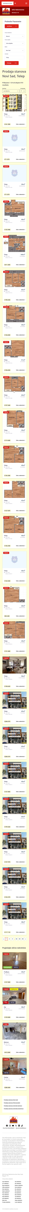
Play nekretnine (5, 1194)
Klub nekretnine (5, 1189)
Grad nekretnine (5, 1181)
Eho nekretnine (18, 1189)
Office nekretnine (5, 1187)
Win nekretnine (18, 1191)
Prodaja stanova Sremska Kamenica (13, 1108)
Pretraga (11, 63)
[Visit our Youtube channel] (13, 1126)
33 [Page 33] (19, 939)
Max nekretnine (18, 1194)
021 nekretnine (5, 1183)
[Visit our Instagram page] (10, 1126)
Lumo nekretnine (18, 1202)
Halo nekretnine (18, 1187)
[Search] (15, 3)
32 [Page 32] (16, 939)
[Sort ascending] (21, 91)
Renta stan (4, 1200)
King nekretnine (5, 1196)
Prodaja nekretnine (6, 1202)
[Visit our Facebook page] (7, 1126)
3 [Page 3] (12, 939)
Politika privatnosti (8, 1128)
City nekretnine (18, 1181)
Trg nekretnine (18, 1196)
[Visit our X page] (16, 1126)
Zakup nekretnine (18, 1200)
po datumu (7, 91)
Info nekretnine (18, 1183)
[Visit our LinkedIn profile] (19, 1126)
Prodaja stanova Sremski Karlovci (13, 1105)
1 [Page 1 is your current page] (6, 939)
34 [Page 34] (22, 939)
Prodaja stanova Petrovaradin (12, 1102)
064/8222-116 (15, 12)
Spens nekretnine (5, 1191)
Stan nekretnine (5, 1192)
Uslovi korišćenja (21, 1128)
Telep (7, 57)
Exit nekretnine (18, 1192)
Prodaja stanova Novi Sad (11, 1100)
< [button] (3, 939)
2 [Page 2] (9, 939)
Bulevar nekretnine (19, 1185)
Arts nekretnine (5, 1198)
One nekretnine (18, 1198)
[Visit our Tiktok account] (22, 1126)
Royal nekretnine (5, 1185)
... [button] (14, 939)
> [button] (25, 939)
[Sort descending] (24, 91)
